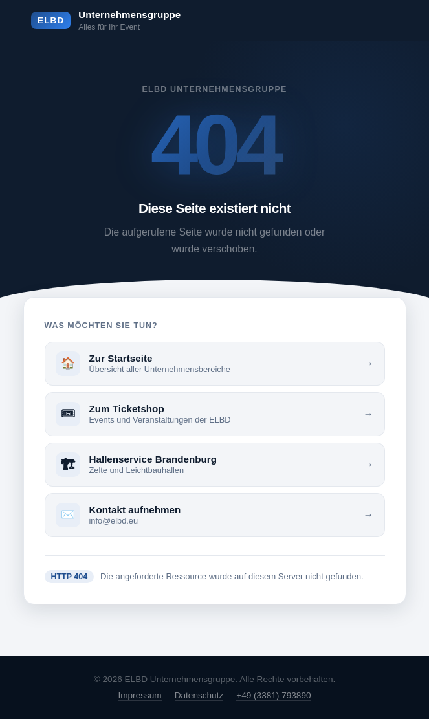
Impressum (139, 695)
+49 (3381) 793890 (273, 695)
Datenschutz (199, 695)
